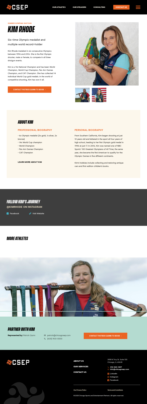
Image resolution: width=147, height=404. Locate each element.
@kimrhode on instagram (24, 206)
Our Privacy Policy (80, 390)
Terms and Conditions (115, 390)
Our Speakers (79, 7)
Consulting (99, 7)
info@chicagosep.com (118, 369)
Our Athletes (59, 7)
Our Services (81, 366)
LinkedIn (112, 374)
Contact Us (80, 372)
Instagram (112, 377)
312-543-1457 (114, 367)
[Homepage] (17, 7)
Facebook (112, 380)
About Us (79, 361)
